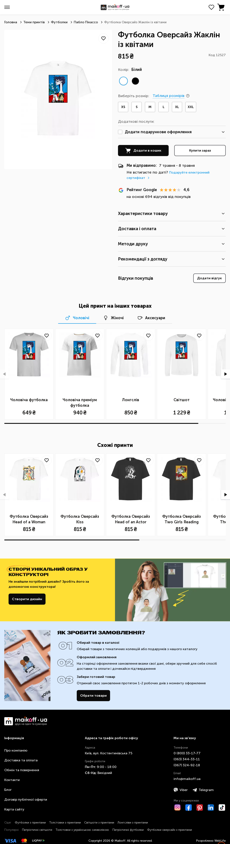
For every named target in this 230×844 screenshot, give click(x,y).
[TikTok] (222, 807)
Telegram (203, 790)
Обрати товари (93, 695)
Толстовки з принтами (65, 822)
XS (123, 107)
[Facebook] (188, 807)
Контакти (12, 780)
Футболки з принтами (30, 822)
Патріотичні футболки (128, 830)
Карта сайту (14, 809)
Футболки (59, 22)
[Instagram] (177, 807)
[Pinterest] (199, 807)
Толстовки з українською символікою (82, 830)
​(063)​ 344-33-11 (187, 759)
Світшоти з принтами (99, 822)
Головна (10, 22)
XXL (191, 107)
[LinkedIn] (211, 807)
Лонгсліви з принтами (133, 822)
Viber (181, 790)
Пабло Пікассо (86, 22)
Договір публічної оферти (25, 799)
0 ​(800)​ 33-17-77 (187, 753)
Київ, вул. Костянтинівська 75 (108, 753)
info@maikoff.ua (187, 779)
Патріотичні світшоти (37, 830)
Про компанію (15, 750)
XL (177, 107)
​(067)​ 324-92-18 (187, 765)
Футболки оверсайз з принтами (169, 830)
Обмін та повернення (21, 770)
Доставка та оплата (21, 760)
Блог (8, 790)
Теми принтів (34, 22)
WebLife (220, 841)
